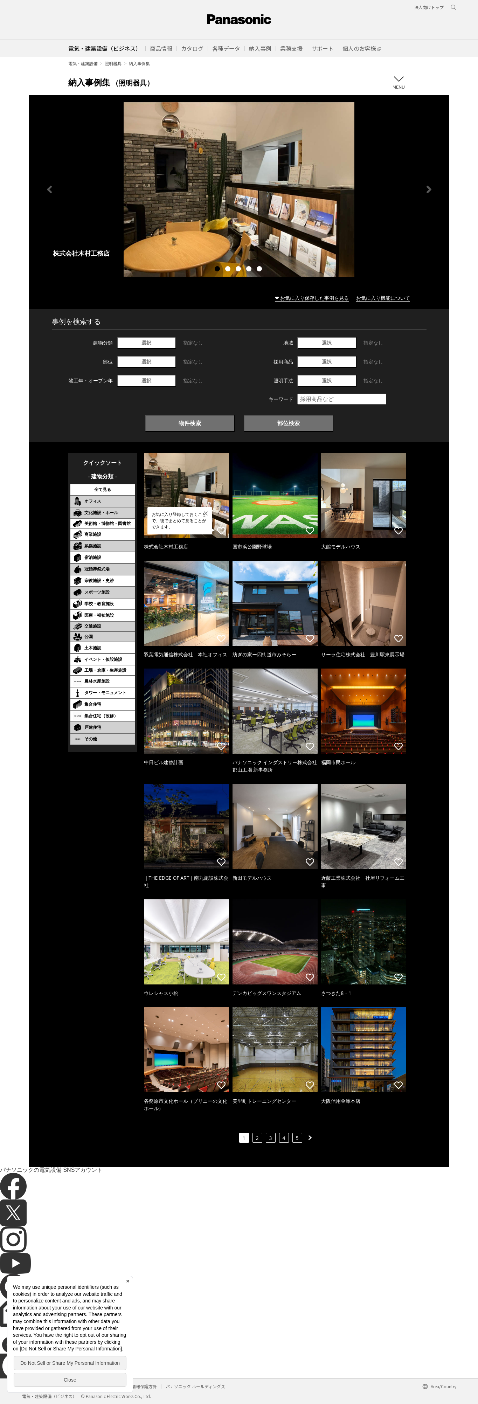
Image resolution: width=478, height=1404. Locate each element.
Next (429, 189)
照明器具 (113, 64)
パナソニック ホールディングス (195, 1386)
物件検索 (190, 423)
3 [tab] (239, 269)
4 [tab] (249, 269)
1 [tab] (218, 269)
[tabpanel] (239, 189)
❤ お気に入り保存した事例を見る (312, 298)
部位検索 (288, 423)
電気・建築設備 (83, 64)
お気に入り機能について (383, 298)
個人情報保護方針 (140, 1386)
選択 (146, 342)
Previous (49, 189)
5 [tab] (260, 269)
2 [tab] (228, 269)
